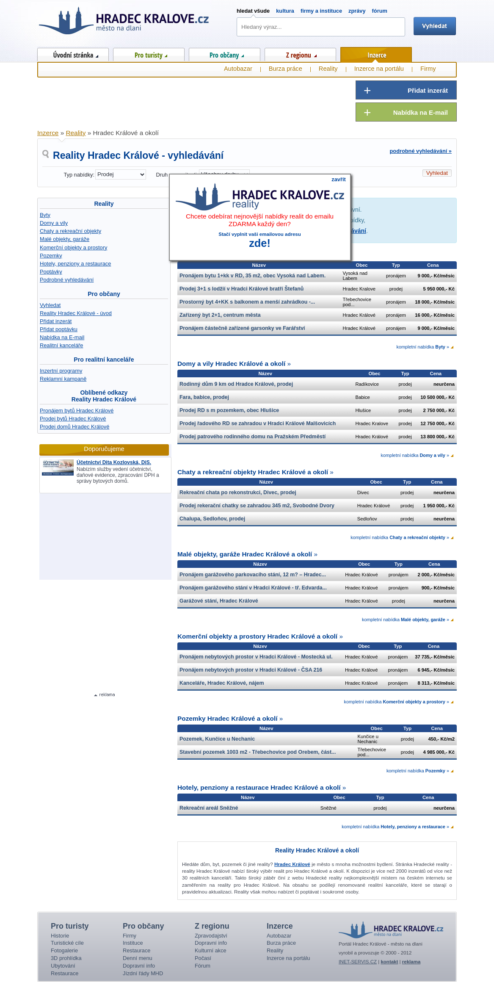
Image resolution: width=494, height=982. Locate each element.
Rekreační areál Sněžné (208, 808)
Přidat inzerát (56, 321)
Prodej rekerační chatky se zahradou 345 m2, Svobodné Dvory (256, 506)
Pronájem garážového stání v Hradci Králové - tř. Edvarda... (253, 588)
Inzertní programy (61, 371)
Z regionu (300, 53)
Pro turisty (149, 53)
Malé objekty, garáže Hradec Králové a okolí (244, 554)
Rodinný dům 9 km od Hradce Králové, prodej (236, 384)
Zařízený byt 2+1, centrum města (220, 315)
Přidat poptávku (58, 329)
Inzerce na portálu (379, 68)
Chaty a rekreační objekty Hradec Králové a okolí (252, 472)
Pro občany (224, 53)
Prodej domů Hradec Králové (74, 426)
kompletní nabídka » (422, 346)
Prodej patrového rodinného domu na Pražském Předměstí (252, 437)
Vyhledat (50, 305)
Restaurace (64, 973)
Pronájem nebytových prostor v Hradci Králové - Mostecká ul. (256, 657)
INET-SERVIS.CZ (358, 961)
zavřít (338, 179)
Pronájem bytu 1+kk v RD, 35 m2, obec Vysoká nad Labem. (252, 276)
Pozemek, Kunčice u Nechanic (217, 739)
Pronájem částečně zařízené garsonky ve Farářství (242, 328)
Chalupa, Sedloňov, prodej (212, 519)
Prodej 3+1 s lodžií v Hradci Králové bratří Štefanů (241, 289)
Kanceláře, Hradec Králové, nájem (221, 683)
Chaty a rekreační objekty (70, 231)
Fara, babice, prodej (204, 397)
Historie (60, 935)
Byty (45, 215)
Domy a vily (54, 223)
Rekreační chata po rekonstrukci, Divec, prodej (237, 492)
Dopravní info (139, 966)
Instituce (133, 943)
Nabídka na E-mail (62, 337)
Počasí (203, 958)
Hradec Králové (292, 864)
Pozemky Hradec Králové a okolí (227, 718)
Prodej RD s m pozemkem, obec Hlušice (229, 410)
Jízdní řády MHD (143, 973)
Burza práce (285, 68)
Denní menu (137, 958)
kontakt (389, 961)
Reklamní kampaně (63, 379)
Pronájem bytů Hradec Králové (76, 410)
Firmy (428, 68)
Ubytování (63, 966)
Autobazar (238, 68)
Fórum (202, 966)
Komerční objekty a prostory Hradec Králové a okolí (257, 636)
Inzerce (376, 53)
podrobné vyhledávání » (421, 151)
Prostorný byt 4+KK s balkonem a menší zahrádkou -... (247, 302)
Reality (103, 203)
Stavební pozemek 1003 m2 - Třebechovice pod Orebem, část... (257, 752)
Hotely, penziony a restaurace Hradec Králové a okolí (259, 787)
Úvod (73, 53)
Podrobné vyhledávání (67, 280)
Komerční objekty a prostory (73, 247)
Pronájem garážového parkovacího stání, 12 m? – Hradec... (252, 575)
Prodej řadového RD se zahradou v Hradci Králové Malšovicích (257, 423)
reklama (411, 961)
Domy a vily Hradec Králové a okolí (231, 363)
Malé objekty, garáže (64, 239)
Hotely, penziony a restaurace (75, 263)
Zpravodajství (211, 935)
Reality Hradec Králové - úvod (76, 313)
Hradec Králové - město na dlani (124, 23)
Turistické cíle (67, 943)
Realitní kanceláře (61, 345)
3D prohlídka (66, 958)
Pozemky (51, 255)
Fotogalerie (64, 950)
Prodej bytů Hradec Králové (73, 418)
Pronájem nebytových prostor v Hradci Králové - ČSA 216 (250, 670)
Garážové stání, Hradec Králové (218, 601)
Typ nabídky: (78, 175)
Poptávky (51, 271)
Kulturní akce (210, 950)
